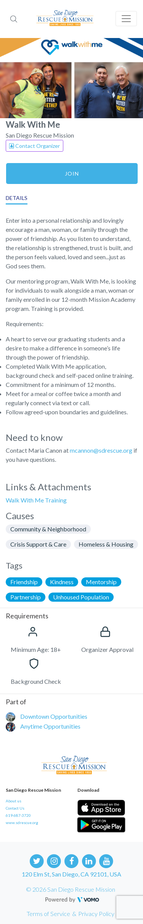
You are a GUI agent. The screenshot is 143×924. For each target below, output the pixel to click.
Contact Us (15, 808)
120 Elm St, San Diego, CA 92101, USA (71, 874)
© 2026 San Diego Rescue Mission (70, 889)
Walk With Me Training (36, 500)
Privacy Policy (96, 913)
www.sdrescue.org (22, 822)
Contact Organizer (34, 146)
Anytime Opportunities (50, 726)
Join (72, 173)
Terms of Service (48, 913)
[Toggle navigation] (126, 18)
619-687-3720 (18, 815)
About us (13, 801)
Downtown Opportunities (53, 716)
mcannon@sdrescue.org (101, 450)
